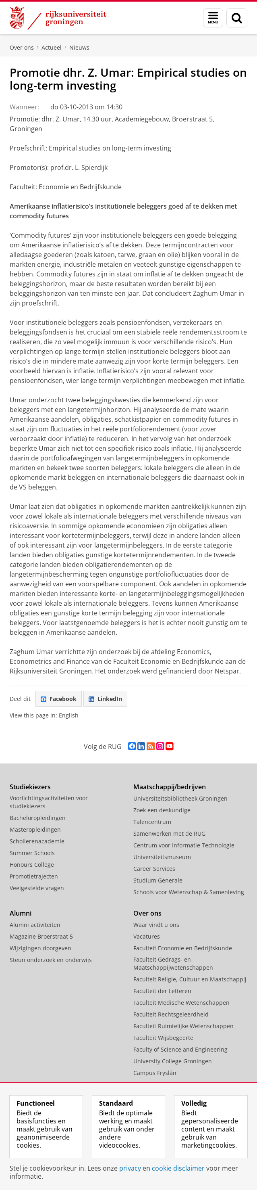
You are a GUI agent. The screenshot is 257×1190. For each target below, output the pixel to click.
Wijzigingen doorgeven (40, 948)
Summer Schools (32, 853)
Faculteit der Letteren (162, 991)
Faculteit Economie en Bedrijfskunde (182, 948)
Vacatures (146, 936)
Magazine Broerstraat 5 (41, 936)
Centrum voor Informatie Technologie (183, 845)
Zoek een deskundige (162, 810)
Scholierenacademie (37, 841)
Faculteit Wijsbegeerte (163, 1038)
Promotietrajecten (34, 876)
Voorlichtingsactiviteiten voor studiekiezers (49, 802)
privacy (130, 1168)
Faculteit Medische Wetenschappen (181, 1002)
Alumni (20, 913)
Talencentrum (152, 822)
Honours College (32, 864)
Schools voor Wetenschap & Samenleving (188, 892)
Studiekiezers (30, 787)
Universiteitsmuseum (162, 857)
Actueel (51, 47)
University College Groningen (172, 1061)
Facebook (59, 699)
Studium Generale (157, 880)
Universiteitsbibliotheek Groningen (180, 798)
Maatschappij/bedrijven (169, 787)
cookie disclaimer (178, 1168)
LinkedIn (105, 699)
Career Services (154, 868)
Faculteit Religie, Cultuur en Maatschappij (190, 979)
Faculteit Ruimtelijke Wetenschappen (183, 1026)
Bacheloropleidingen (38, 818)
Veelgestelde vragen (37, 888)
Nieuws (79, 47)
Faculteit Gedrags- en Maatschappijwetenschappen (173, 963)
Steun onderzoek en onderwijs (51, 960)
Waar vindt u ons (156, 925)
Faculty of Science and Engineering (180, 1049)
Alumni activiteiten (35, 925)
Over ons (22, 47)
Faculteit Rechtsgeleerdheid (171, 1014)
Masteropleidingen (35, 829)
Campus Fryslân (154, 1073)
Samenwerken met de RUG (169, 833)
